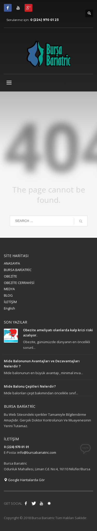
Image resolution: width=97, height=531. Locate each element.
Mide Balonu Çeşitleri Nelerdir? (30, 386)
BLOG (8, 295)
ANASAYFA (12, 263)
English (9, 308)
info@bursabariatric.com (36, 452)
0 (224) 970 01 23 (44, 20)
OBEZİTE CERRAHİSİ (19, 282)
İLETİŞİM (10, 301)
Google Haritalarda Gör (24, 480)
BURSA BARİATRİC (18, 269)
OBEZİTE (10, 276)
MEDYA (9, 289)
